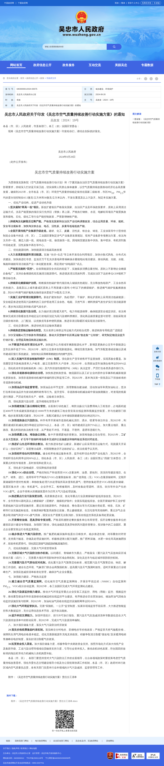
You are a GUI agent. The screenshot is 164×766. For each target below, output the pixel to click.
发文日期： (89, 94)
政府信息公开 (42, 65)
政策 (42, 78)
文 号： (89, 100)
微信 (157, 369)
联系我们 (24, 748)
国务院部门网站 (22, 741)
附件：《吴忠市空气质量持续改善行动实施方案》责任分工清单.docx (44, 701)
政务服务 (68, 65)
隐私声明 (15, 748)
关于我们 (6, 748)
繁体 (123, 3)
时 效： (10, 100)
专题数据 (147, 65)
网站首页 (16, 65)
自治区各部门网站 (61, 741)
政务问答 (157, 352)
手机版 (157, 379)
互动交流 (95, 65)
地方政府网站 (41, 741)
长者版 (157, 3)
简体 (117, 3)
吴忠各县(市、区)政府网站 (86, 741)
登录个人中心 (133, 3)
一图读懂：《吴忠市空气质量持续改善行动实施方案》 (146, 121)
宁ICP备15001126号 (34, 758)
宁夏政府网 (23, 3)
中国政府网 (9, 3)
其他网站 (110, 741)
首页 (22, 78)
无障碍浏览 (146, 3)
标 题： (10, 105)
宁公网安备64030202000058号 (58, 758)
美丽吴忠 (121, 65)
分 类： (89, 89)
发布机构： (10, 94)
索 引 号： (10, 89)
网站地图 (33, 748)
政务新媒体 (157, 361)
